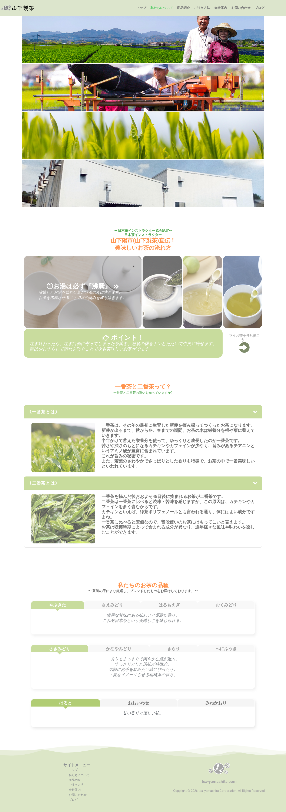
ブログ (259, 8)
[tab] (57, 605)
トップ (141, 8)
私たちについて (161, 8)
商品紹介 (183, 8)
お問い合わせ (240, 8)
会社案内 (220, 8)
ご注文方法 (202, 8)
